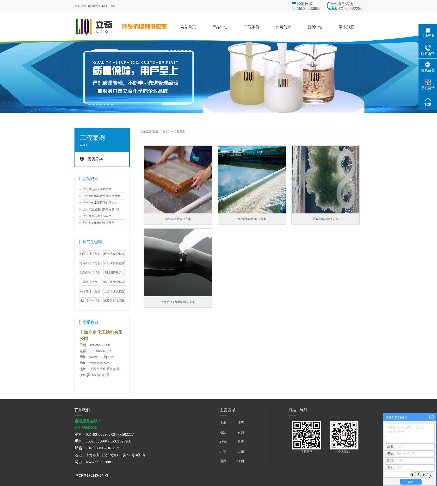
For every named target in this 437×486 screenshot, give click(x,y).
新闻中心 (315, 27)
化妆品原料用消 (114, 300)
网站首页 (188, 27)
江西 (240, 461)
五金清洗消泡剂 (114, 291)
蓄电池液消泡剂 (114, 253)
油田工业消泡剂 (90, 253)
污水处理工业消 (90, 291)
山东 (240, 451)
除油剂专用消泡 (90, 272)
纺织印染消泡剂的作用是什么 (101, 209)
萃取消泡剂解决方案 (326, 219)
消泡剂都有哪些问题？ (97, 216)
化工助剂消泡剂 (114, 282)
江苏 (240, 422)
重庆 (240, 442)
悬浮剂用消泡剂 (90, 263)
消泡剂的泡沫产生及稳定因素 (101, 196)
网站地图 (94, 6)
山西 (223, 461)
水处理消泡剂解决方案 (251, 219)
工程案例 (251, 27)
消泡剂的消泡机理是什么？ (100, 202)
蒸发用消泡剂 (114, 272)
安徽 (240, 432)
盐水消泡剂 (90, 282)
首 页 (165, 131)
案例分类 (95, 159)
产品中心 (220, 27)
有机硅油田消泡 (114, 263)
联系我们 (347, 27)
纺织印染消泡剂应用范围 (98, 222)
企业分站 (80, 6)
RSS (105, 6)
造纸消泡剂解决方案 (178, 219)
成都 (223, 442)
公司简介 (283, 27)
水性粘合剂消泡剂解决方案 (178, 302)
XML (114, 6)
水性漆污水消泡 (90, 300)
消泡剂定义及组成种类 (97, 189)
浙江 (223, 432)
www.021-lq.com (102, 357)
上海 (223, 422)
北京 (223, 451)
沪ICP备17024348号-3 (91, 475)
